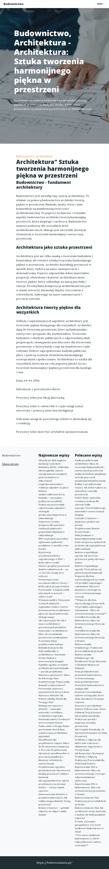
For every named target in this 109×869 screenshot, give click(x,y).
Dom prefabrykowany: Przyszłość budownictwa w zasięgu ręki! (89, 685)
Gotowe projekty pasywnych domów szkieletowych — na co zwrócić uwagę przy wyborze (53, 571)
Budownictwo (13, 4)
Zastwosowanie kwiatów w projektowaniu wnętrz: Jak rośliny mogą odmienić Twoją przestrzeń (54, 799)
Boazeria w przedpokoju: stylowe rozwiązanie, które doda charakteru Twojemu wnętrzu (89, 697)
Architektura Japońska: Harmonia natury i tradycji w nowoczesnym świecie (54, 719)
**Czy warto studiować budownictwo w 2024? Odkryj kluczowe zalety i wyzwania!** (88, 840)
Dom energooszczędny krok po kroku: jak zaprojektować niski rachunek (90, 545)
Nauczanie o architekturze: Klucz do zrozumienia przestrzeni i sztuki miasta (53, 634)
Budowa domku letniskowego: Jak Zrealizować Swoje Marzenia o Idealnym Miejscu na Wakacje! (90, 661)
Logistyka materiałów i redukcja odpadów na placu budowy (53, 487)
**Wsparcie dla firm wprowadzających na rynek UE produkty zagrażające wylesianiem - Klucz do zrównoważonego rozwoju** (90, 607)
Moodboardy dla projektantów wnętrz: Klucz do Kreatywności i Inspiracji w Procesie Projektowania (53, 744)
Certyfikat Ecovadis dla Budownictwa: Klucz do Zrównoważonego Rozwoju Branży (90, 622)
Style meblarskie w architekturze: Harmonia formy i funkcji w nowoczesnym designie (52, 656)
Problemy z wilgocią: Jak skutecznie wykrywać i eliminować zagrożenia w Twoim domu (88, 744)
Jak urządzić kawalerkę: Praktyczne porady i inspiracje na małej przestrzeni (87, 720)
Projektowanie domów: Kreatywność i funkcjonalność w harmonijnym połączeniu (88, 533)
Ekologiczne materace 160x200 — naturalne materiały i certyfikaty (50, 709)
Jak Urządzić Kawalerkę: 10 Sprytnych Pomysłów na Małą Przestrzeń (91, 733)
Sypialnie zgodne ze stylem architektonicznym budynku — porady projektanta (53, 668)
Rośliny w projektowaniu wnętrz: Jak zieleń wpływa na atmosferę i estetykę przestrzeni (90, 489)
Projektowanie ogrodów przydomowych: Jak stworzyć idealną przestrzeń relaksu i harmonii (54, 772)
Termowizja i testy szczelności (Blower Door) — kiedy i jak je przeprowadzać (53, 583)
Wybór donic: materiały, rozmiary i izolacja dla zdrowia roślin (88, 501)
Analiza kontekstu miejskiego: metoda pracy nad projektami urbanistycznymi (91, 477)
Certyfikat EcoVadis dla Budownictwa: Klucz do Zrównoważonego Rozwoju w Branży (90, 635)
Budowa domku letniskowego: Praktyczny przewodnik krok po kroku (89, 647)
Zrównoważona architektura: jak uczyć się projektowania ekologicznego (54, 613)
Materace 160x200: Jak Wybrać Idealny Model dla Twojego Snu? (52, 699)
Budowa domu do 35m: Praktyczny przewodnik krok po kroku (90, 801)
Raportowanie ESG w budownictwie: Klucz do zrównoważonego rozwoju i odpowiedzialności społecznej (90, 774)
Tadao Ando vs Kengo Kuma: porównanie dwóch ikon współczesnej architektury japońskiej (54, 731)
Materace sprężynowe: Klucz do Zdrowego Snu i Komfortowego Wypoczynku (54, 678)
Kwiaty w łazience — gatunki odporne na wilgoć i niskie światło (53, 811)
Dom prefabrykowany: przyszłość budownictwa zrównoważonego (88, 675)
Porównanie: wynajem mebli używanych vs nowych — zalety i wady (53, 593)
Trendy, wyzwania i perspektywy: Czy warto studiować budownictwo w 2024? (89, 826)
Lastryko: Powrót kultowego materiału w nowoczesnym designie (90, 511)
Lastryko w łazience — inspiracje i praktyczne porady (87, 521)
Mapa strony (10, 464)
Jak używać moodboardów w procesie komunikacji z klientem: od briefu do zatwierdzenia (53, 758)
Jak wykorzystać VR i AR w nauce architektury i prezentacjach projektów (52, 624)
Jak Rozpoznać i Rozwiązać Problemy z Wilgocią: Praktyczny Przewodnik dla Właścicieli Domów (89, 758)
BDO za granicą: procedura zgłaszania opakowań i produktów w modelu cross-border (53, 543)
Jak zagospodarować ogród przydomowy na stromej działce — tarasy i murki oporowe (53, 785)
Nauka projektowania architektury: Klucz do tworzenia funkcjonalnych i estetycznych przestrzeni (89, 465)
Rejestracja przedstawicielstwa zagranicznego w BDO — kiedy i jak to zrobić (51, 557)
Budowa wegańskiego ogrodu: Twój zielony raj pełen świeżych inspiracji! (88, 569)
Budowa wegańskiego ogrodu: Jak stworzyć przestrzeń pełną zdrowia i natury (89, 557)
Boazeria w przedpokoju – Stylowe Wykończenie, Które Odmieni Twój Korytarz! (90, 709)
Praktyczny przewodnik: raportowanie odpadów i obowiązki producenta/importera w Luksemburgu (52, 511)
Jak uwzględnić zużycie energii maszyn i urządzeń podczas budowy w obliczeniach (52, 475)
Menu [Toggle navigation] (100, 4)
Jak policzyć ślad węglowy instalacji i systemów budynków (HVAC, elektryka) (53, 464)
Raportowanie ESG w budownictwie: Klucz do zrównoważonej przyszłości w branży (90, 789)
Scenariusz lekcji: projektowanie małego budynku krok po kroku (50, 644)
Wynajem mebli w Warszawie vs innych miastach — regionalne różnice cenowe (54, 603)
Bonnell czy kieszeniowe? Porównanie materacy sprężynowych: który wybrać (54, 688)
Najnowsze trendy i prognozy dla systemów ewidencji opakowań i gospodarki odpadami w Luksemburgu (51, 528)
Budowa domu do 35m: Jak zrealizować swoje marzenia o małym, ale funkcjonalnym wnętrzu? (90, 812)
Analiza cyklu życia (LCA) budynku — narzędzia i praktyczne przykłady (51, 498)
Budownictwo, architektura (34, 156)
